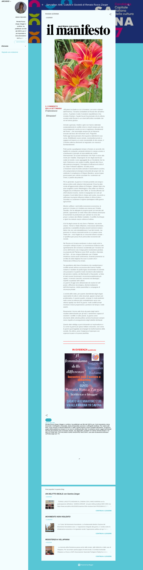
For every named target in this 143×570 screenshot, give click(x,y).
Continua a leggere (104, 510)
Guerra (48, 420)
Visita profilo (20, 42)
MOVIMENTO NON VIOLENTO (57, 517)
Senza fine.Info (20, 17)
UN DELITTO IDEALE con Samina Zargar (62, 494)
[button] (110, 14)
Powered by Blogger (85, 565)
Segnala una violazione (10, 52)
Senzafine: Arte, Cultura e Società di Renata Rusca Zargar (77, 4)
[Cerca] (128, 5)
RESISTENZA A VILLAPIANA (57, 540)
